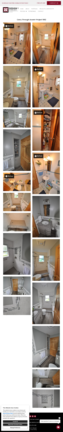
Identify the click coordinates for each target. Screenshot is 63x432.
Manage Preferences (15, 427)
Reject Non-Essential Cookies (15, 424)
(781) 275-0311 (41, 3)
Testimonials (32, 11)
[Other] (35, 416)
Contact (40, 11)
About (27, 9)
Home (21, 9)
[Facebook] (30, 416)
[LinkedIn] (33, 416)
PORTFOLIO (34, 9)
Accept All (15, 421)
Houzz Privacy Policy (8, 413)
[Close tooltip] (59, 418)
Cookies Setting (33, 429)
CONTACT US (54, 3)
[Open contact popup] (58, 427)
